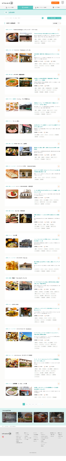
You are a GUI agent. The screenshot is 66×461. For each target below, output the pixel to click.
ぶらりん (59, 441)
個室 (35, 40)
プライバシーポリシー (44, 446)
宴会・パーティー (44, 42)
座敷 (35, 159)
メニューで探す (27, 438)
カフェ (44, 179)
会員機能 (17, 436)
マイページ (17, 438)
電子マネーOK (43, 204)
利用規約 (42, 444)
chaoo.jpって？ (43, 438)
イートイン (47, 67)
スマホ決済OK (37, 253)
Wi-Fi (41, 202)
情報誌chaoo (60, 438)
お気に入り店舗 (18, 441)
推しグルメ (35, 444)
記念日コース (37, 42)
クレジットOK (37, 44)
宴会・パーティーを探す (28, 441)
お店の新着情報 (36, 438)
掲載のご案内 (52, 438)
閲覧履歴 (17, 444)
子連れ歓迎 (43, 44)
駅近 (35, 179)
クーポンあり (52, 93)
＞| (42, 407)
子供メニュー (49, 161)
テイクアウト (42, 67)
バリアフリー (41, 251)
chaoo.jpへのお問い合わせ (44, 441)
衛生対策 (46, 93)
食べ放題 (42, 376)
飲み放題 (52, 67)
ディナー (54, 42)
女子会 (55, 40)
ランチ (50, 42)
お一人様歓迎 (50, 40)
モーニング (48, 179)
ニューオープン (36, 441)
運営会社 (42, 449)
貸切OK (40, 40)
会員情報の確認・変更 (19, 446)
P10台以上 (44, 40)
